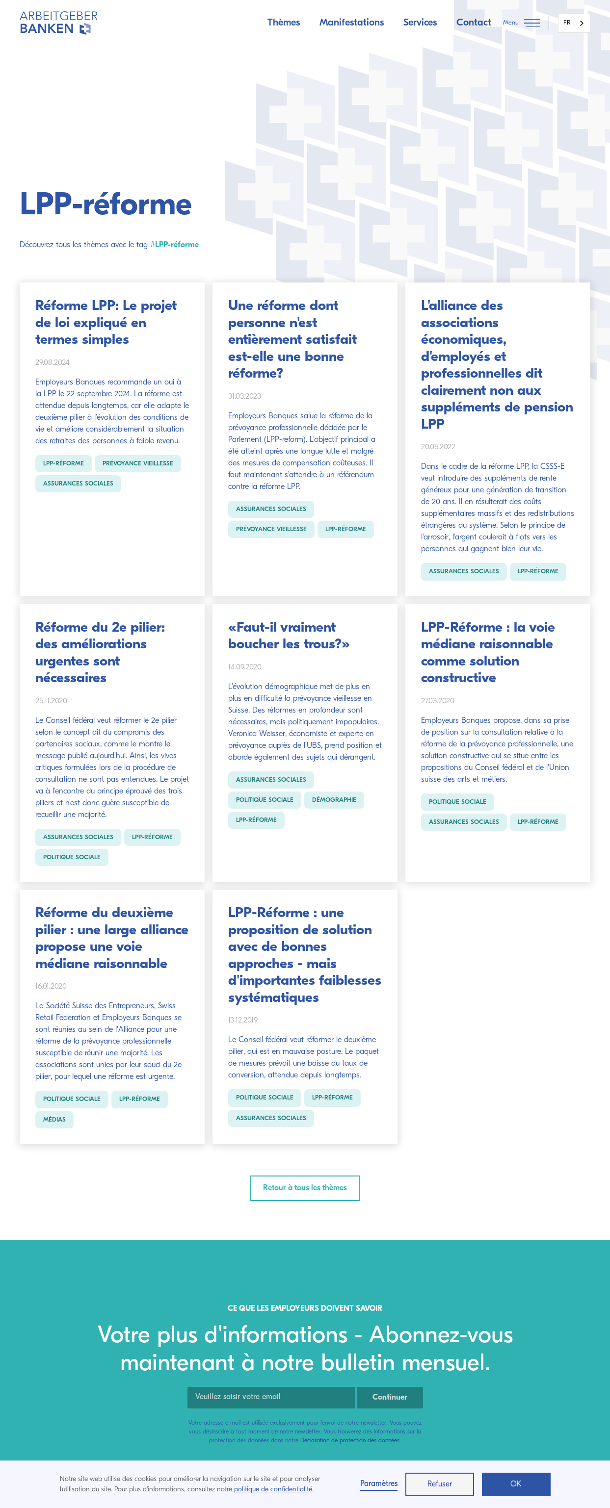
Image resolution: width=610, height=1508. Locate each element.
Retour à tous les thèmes (305, 1188)
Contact (473, 23)
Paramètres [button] (379, 1484)
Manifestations (351, 23)
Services (420, 23)
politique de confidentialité (273, 1489)
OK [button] (516, 1484)
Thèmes (283, 23)
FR (566, 23)
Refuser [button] (439, 1484)
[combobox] (574, 23)
